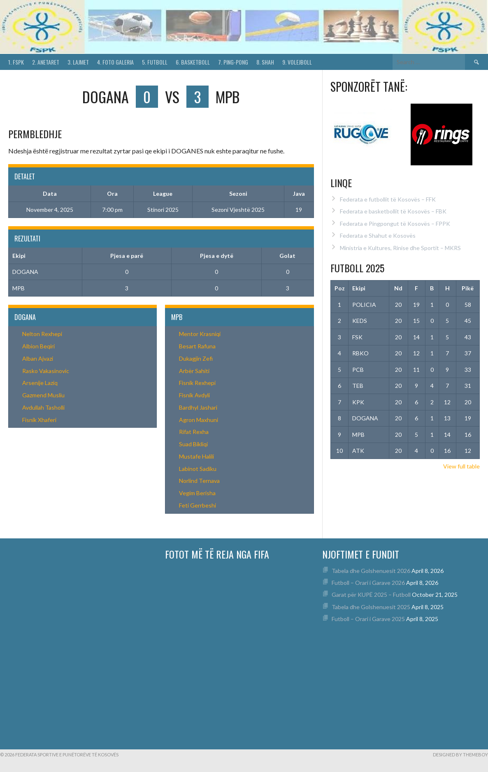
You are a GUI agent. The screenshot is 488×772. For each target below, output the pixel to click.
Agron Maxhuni (198, 419)
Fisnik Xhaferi (39, 419)
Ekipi (358, 288)
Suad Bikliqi (193, 443)
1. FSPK (16, 62)
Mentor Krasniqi (200, 333)
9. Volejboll (297, 62)
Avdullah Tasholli (43, 407)
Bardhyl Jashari (198, 407)
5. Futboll (154, 62)
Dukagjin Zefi (196, 358)
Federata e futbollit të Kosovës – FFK (388, 199)
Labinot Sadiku (197, 468)
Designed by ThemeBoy (460, 754)
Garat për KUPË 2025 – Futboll (371, 594)
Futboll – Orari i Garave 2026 (368, 582)
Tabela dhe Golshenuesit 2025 (371, 606)
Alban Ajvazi (37, 358)
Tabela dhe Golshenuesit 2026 (371, 570)
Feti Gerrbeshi (197, 505)
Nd (398, 288)
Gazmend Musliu (43, 395)
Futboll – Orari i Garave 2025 (368, 618)
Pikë (468, 288)
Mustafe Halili (196, 456)
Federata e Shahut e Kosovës (378, 235)
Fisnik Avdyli (194, 395)
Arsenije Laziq (40, 382)
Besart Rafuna (197, 346)
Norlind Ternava (199, 480)
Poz (340, 288)
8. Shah (265, 62)
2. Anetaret (45, 62)
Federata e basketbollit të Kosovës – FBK (393, 211)
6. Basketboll (193, 62)
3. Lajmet (78, 62)
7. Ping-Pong (233, 62)
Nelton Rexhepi (42, 333)
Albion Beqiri (38, 346)
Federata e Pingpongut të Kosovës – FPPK (395, 223)
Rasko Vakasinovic (45, 370)
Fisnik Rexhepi (197, 382)
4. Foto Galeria (115, 62)
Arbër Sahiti (194, 370)
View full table (461, 466)
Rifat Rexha (194, 431)
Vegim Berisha (197, 492)
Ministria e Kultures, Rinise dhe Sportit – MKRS (400, 247)
